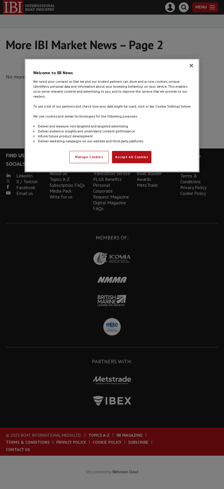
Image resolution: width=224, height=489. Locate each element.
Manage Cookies (89, 157)
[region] (112, 115)
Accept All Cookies (131, 157)
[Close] (191, 65)
